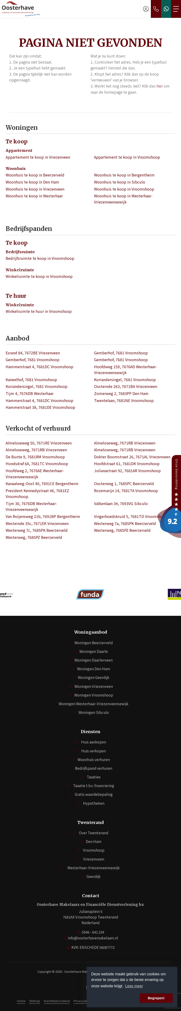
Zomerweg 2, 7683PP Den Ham (121, 393)
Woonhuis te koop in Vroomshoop (124, 189)
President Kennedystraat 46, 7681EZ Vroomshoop (37, 493)
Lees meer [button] (134, 986)
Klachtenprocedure (57, 1001)
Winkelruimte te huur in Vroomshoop (39, 311)
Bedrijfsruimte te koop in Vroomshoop (40, 258)
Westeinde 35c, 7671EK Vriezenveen (37, 523)
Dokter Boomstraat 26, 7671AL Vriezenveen (132, 457)
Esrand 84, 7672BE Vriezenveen (33, 353)
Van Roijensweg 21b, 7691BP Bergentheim (43, 516)
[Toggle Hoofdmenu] (176, 9)
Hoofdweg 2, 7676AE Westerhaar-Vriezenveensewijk (35, 473)
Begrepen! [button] (156, 998)
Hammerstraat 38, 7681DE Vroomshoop (40, 407)
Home (21, 1001)
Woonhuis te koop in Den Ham (32, 182)
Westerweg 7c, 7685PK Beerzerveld (37, 530)
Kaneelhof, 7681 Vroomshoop (31, 379)
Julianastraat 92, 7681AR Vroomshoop (127, 470)
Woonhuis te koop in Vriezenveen (35, 189)
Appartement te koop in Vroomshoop (127, 157)
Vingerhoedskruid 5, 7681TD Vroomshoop (131, 516)
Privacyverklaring (85, 1001)
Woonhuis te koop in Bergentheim (124, 175)
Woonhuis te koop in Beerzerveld (35, 175)
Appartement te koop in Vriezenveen (38, 157)
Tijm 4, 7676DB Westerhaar (29, 393)
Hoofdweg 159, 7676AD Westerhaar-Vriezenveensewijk (125, 369)
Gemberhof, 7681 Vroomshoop (121, 353)
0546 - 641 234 (93, 932)
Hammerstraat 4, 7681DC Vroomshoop (39, 366)
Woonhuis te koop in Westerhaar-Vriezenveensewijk (123, 199)
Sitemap (34, 1001)
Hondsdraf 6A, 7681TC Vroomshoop (37, 463)
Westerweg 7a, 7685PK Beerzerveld (125, 523)
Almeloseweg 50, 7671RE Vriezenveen (39, 443)
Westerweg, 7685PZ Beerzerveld (122, 530)
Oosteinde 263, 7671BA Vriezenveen (125, 386)
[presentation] (84, 608)
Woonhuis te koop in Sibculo (119, 182)
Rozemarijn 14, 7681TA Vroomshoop (126, 490)
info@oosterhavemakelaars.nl (93, 937)
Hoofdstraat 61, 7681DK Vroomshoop (127, 463)
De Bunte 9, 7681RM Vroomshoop (35, 457)
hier (159, 86)
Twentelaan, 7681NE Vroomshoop (124, 400)
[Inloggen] (146, 9)
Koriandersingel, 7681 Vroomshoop (125, 379)
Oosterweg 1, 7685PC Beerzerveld (124, 483)
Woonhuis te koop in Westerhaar (34, 196)
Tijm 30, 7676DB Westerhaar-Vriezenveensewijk (31, 506)
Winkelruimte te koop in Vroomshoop (39, 276)
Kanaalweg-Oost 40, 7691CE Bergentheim (42, 483)
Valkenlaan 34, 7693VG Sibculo (121, 503)
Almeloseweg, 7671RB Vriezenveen (124, 443)
